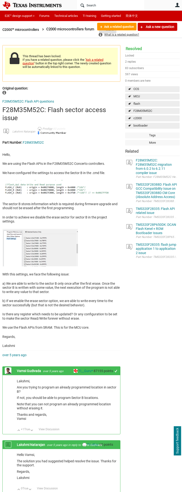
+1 (116, 371)
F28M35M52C (142, 111)
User (177, 5)
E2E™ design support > (20, 16)
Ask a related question (117, 27)
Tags (152, 135)
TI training (89, 16)
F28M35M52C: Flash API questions (28, 101)
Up (19, 431)
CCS (136, 89)
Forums (44, 16)
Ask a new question (159, 27)
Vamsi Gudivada (29, 371)
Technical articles (66, 16)
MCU (136, 96)
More (152, 142)
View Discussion (49, 429)
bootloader (140, 125)
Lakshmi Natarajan (23, 131)
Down (32, 431)
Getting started (111, 16)
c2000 (137, 118)
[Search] (110, 5)
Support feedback (177, 441)
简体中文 (132, 16)
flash (136, 103)
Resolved (134, 48)
